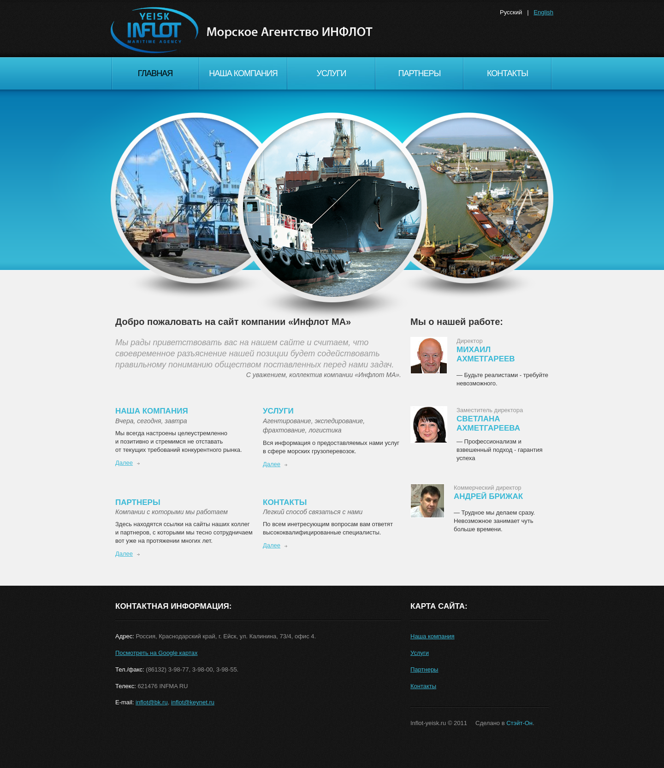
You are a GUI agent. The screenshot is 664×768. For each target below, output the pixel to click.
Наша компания (243, 73)
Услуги (331, 73)
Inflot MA (249, 41)
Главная (155, 73)
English (543, 12)
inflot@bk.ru (152, 702)
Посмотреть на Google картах (156, 652)
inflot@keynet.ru (192, 702)
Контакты (507, 73)
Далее (124, 462)
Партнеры (419, 73)
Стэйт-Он (519, 723)
